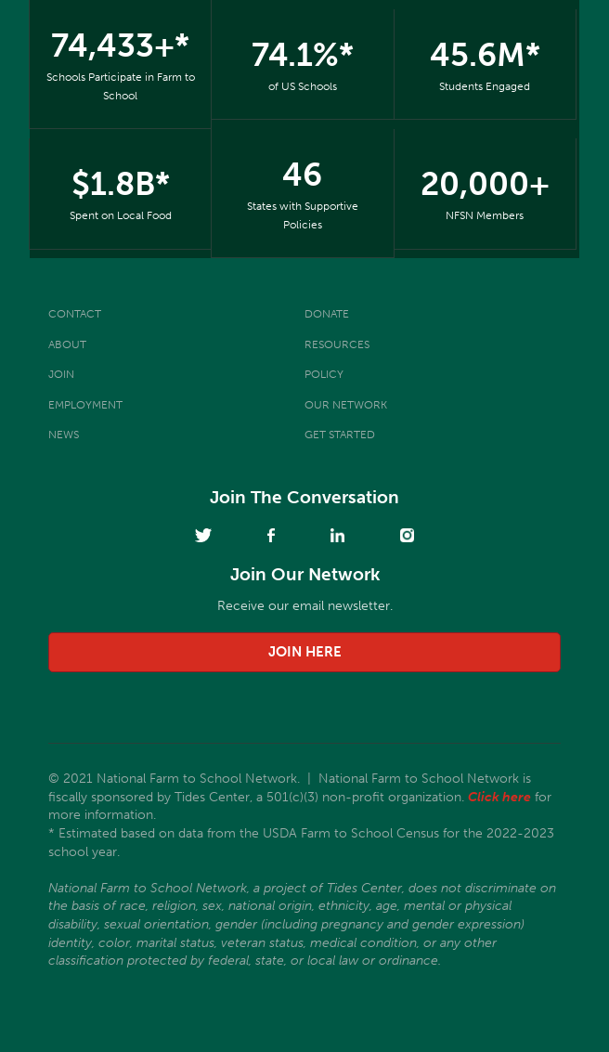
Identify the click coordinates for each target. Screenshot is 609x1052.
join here (305, 651)
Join (61, 374)
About (67, 344)
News (63, 434)
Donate (326, 313)
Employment (85, 404)
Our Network (345, 404)
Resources (336, 344)
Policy (323, 374)
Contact (74, 313)
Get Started (339, 434)
